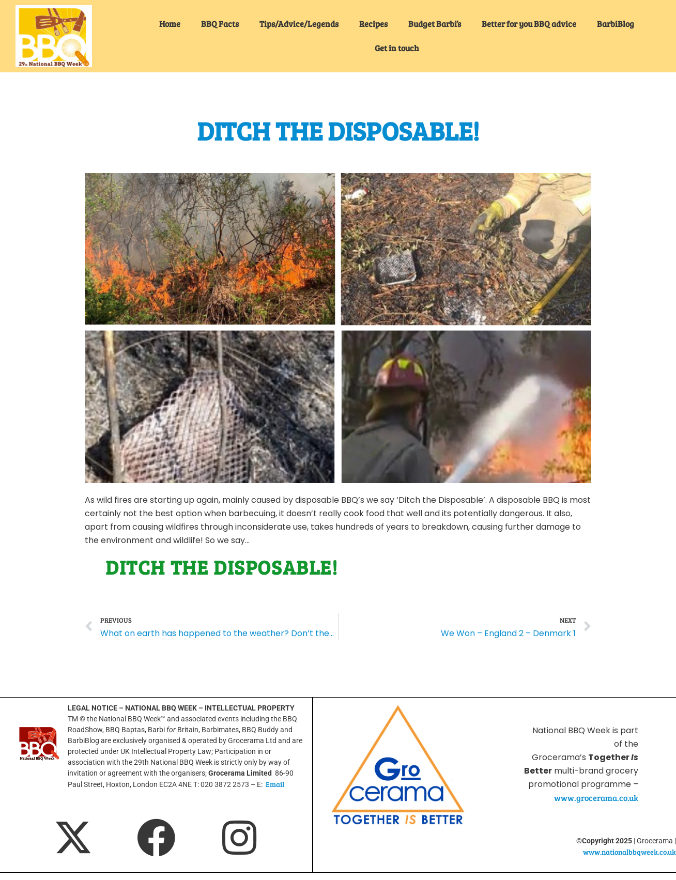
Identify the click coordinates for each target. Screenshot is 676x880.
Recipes (373, 23)
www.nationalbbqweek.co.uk (629, 852)
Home (169, 23)
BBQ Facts (220, 23)
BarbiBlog (615, 23)
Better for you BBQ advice (529, 23)
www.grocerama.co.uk (596, 797)
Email (275, 784)
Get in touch (397, 47)
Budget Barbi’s (434, 23)
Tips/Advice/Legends (299, 23)
